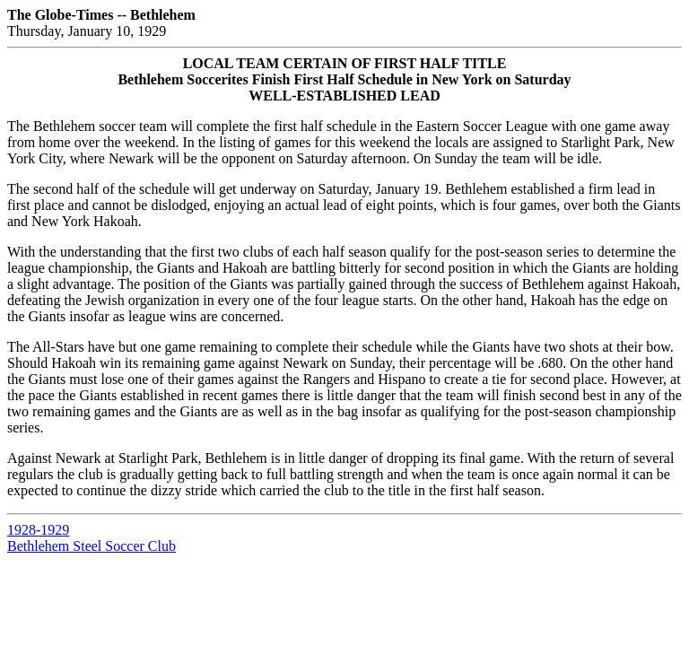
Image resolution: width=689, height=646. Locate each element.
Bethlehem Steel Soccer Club (91, 546)
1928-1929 (38, 529)
